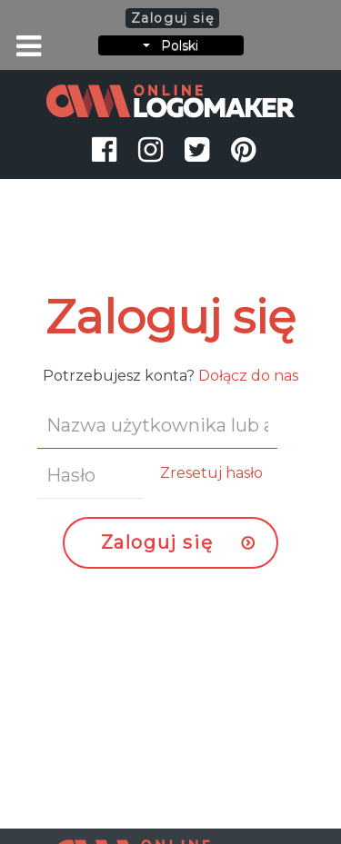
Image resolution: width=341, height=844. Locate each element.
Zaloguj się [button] (173, 18)
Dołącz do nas (248, 375)
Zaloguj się (157, 542)
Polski (170, 45)
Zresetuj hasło (211, 473)
